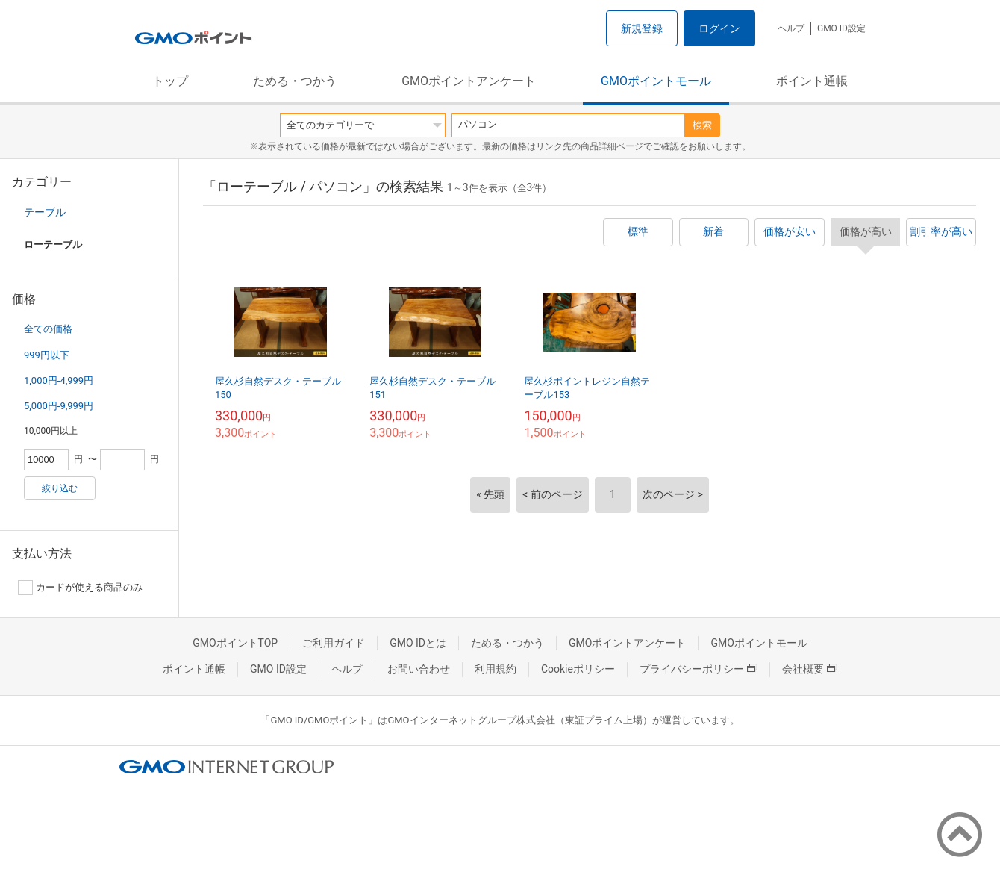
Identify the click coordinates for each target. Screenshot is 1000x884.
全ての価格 (48, 328)
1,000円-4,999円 (58, 380)
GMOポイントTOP (235, 643)
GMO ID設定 (841, 28)
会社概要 (809, 669)
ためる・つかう (295, 81)
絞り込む (60, 488)
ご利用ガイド (333, 643)
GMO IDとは (418, 643)
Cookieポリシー (578, 669)
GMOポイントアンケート (468, 81)
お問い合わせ (418, 669)
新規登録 (642, 28)
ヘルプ (791, 28)
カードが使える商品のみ (80, 587)
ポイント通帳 (812, 81)
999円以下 (46, 355)
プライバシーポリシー (698, 669)
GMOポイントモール (656, 81)
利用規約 (495, 669)
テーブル (45, 212)
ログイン (719, 28)
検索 (702, 125)
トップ (170, 81)
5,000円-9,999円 (58, 405)
